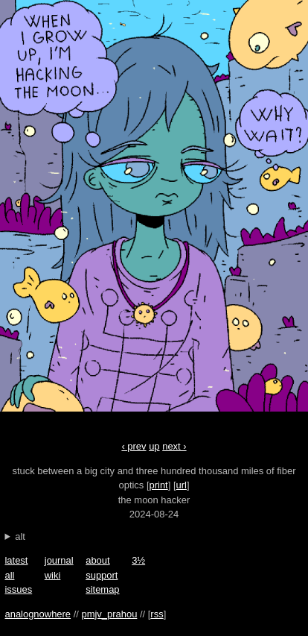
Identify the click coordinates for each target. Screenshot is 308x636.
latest (16, 560)
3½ (138, 560)
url (181, 485)
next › (231, 211)
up (154, 446)
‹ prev (77, 211)
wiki (53, 575)
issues (18, 589)
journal (59, 560)
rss (156, 614)
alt (20, 536)
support (102, 575)
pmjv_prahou (109, 614)
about (97, 560)
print (159, 485)
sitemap (102, 589)
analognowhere (37, 614)
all (9, 575)
